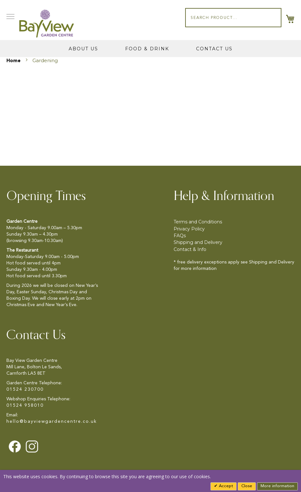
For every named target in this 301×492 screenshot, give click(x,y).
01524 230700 (25, 389)
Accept (225, 486)
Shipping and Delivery (198, 242)
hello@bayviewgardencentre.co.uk (51, 421)
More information (277, 486)
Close (246, 486)
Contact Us (214, 49)
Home (14, 61)
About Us (83, 49)
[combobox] (233, 17)
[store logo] (46, 24)
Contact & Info (190, 249)
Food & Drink (147, 49)
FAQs (180, 235)
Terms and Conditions (198, 222)
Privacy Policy (189, 229)
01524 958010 (25, 405)
